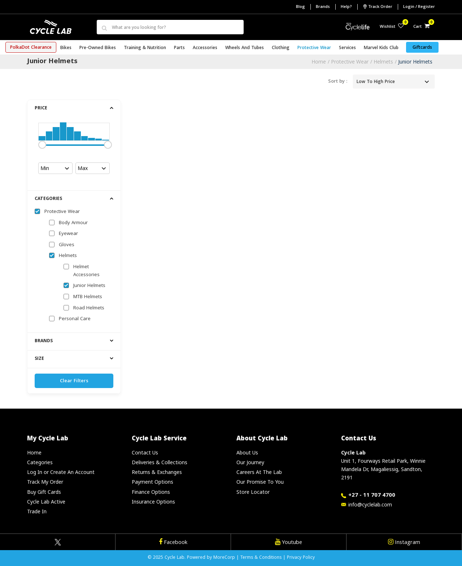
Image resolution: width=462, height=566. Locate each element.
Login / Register (419, 7)
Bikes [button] (65, 48)
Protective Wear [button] (314, 48)
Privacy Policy (301, 558)
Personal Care (75, 319)
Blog (300, 7)
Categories (40, 462)
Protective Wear (350, 61)
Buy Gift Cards (44, 491)
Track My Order (45, 481)
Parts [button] (179, 48)
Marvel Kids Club (381, 48)
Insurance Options (153, 501)
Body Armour (73, 223)
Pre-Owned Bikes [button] (97, 48)
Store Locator (253, 491)
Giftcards (422, 48)
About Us (247, 452)
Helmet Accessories (86, 271)
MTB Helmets (87, 297)
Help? (346, 7)
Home (318, 61)
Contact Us (145, 452)
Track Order (377, 7)
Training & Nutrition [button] (145, 48)
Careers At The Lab (259, 472)
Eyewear (68, 234)
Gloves (66, 245)
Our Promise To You (260, 481)
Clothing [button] (280, 48)
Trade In (37, 511)
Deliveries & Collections (159, 462)
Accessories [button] (205, 48)
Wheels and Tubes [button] (244, 48)
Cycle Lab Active (46, 501)
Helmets (383, 61)
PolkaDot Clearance (31, 48)
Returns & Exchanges (157, 472)
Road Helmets (88, 308)
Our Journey (250, 462)
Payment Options (152, 481)
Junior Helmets (415, 61)
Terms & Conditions (261, 558)
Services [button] (347, 48)
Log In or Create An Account (61, 472)
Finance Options (151, 491)
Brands (323, 7)
